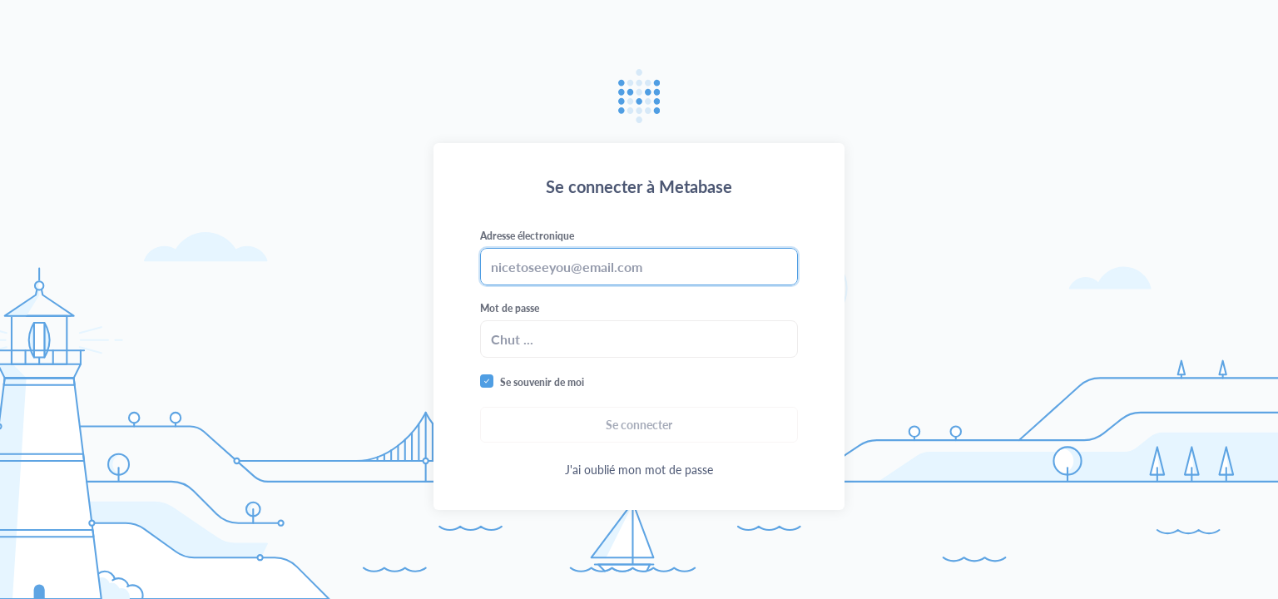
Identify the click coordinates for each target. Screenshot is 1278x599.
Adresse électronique (527, 236)
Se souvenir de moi (542, 382)
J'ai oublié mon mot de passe (639, 470)
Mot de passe (509, 308)
